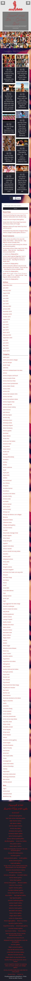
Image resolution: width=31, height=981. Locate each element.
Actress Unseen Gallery (9, 407)
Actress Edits (6, 388)
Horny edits (6, 562)
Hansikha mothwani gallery (15, 890)
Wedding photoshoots (9, 776)
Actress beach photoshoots (10, 383)
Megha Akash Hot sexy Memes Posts (16, 957)
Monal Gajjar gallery (9, 921)
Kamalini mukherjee (8, 606)
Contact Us (20, 974)
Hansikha (5, 554)
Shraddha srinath (8, 727)
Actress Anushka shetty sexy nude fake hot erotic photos (15, 970)
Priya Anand (6, 682)
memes (5, 640)
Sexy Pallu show (7, 721)
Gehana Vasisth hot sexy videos (11, 551)
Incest (4, 585)
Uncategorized (7, 761)
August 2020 (6, 293)
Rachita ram (6, 693)
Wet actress (6, 779)
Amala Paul (6, 438)
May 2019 (5, 327)
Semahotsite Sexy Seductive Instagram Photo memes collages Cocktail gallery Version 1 (15, 231)
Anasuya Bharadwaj (8, 457)
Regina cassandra (8, 700)
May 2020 (5, 301)
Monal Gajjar (6, 645)
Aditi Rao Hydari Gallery (15, 826)
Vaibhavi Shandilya (8, 766)
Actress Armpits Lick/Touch (10, 375)
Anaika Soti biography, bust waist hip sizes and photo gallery (15, 849)
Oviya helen (6, 674)
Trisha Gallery (22, 931)
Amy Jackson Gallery (15, 843)
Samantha (6, 706)
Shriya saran (6, 732)
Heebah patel (6, 556)
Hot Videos (6, 580)
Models (5, 643)
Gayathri (5, 543)
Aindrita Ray (6, 417)
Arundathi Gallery (22, 875)
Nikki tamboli (6, 666)
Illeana (5, 582)
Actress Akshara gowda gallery (15, 838)
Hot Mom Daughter (8, 569)
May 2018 (5, 345)
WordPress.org (7, 796)
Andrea (5, 462)
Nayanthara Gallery (8, 926)
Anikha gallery (23, 858)
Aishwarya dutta (7, 423)
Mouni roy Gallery (22, 921)
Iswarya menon (7, 596)
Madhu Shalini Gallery (15, 905)
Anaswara (5, 459)
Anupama (5, 485)
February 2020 (7, 306)
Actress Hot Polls (7, 396)
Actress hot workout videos (10, 399)
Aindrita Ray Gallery (15, 828)
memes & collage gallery (11, 254)
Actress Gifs (6, 391)
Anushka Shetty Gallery (15, 872)
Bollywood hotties (8, 520)
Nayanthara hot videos (9, 661)
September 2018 (7, 337)
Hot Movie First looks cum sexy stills (13, 572)
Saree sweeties (7, 714)
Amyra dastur (6, 449)
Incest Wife (6, 588)
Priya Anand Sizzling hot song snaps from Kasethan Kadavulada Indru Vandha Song (14, 216)
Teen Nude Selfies (8, 756)
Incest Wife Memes (8, 590)
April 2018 (6, 348)
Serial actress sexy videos (10, 719)
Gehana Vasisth (7, 548)
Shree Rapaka (7, 729)
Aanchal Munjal (7, 362)
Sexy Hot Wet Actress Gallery (15, 949)
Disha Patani (6, 538)
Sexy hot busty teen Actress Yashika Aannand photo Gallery (15, 934)
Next (18, 198)
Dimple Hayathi (7, 535)
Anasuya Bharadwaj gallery (15, 853)
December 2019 (7, 311)
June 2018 (5, 343)
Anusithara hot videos (9, 493)
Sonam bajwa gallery (22, 926)
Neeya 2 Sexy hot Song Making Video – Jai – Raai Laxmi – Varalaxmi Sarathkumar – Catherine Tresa (22, 156)
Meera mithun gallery (15, 913)
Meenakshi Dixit (7, 632)
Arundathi (6, 501)
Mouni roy (6, 651)
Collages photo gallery (9, 525)
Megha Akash (6, 638)
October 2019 (6, 316)
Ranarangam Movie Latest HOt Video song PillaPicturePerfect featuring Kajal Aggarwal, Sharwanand (22, 102)
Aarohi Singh (6, 365)
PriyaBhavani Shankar (9, 687)
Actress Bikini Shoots (8, 386)
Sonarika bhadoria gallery (15, 928)
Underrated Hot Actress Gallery (15, 952)
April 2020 (6, 303)
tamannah (6, 753)
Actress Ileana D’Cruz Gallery (15, 893)
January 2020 (6, 309)
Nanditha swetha (7, 656)
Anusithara (6, 491)
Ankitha (5, 478)
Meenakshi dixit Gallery (15, 910)
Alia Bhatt (5, 433)
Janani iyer (6, 598)
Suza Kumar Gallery (10, 931)
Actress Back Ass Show (9, 381)
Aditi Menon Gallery (15, 823)
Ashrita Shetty (7, 509)
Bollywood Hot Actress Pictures (15, 937)
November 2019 (7, 314)
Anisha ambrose (7, 467)
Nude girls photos (8, 672)
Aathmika (5, 368)
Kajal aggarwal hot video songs (11, 603)
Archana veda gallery (9, 875)
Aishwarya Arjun (7, 420)
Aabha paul (6, 357)
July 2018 (5, 340)
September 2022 (7, 285)
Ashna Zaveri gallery (15, 880)
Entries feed (6, 791)
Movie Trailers (7, 653)
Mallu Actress (6, 627)
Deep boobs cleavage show (10, 533)
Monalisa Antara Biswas (9, 648)
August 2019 (6, 319)
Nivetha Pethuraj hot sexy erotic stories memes (15, 960)
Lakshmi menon (7, 617)
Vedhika (5, 769)
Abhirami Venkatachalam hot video (12, 370)
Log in (4, 788)
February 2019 (7, 335)
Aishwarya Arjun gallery (15, 831)
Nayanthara (6, 659)
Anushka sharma (7, 488)
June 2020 (5, 298)
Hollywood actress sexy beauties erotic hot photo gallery (15, 941)
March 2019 (6, 332)
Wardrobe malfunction (9, 774)
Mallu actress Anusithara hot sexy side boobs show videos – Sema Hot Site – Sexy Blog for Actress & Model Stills (14, 240)
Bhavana (5, 517)
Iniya (4, 593)
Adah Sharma (6, 409)
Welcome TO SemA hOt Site (15, 954)
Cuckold (5, 530)
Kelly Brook (6, 611)
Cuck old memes (7, 527)
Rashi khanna (6, 695)
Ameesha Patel (7, 444)
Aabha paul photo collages (10, 360)
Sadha (4, 703)
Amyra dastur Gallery (15, 846)
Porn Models (6, 679)
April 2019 (6, 330)
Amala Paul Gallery (21, 841)
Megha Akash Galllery (15, 915)
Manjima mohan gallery (15, 908)
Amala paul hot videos (9, 441)
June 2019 (5, 324)
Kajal (4, 601)
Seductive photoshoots (9, 716)
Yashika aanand (7, 782)
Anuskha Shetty (7, 496)
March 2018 (6, 351)
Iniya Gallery (8, 895)
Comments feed (7, 794)
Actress (5, 373)
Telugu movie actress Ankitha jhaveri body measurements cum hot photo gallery (15, 866)
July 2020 (5, 295)
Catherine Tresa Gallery (15, 885)
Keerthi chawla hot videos (10, 609)
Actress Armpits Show (9, 378)
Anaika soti (6, 451)
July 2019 (5, 322)
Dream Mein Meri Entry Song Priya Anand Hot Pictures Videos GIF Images (22, 75)
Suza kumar (6, 750)
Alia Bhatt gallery (9, 841)
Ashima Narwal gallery (15, 877)
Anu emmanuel (7, 480)
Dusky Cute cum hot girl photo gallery (13, 219)
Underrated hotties (8, 763)
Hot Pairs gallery (15, 944)
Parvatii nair (6, 677)
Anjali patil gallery (15, 863)
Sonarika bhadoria (8, 745)
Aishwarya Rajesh (8, 425)
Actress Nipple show (8, 402)
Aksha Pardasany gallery (15, 836)
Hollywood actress (8, 559)
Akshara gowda (7, 430)
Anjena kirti (6, 475)
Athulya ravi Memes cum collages (12, 514)
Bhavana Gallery (22, 882)
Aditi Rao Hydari (7, 415)
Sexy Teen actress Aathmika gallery (15, 818)
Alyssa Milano (7, 436)
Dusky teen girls (7, 541)
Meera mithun (7, 635)
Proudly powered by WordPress (13, 976)
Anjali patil (6, 472)
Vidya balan (6, 771)
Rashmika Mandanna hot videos (12, 698)
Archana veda (7, 499)
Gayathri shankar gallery (15, 888)
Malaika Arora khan (8, 624)
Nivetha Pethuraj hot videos (10, 669)
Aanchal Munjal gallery (15, 815)
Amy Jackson (6, 446)
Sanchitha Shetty (7, 708)
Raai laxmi (6, 690)
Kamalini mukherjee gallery (15, 900)
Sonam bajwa (6, 742)
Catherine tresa (7, 522)
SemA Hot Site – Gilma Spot (15, 19)
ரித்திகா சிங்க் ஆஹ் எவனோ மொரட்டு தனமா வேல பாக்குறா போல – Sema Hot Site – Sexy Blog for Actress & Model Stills (15, 275)
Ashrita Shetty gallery (10, 882)
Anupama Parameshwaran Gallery (15, 870)
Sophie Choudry (7, 748)
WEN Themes (18, 978)
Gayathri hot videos (8, 546)
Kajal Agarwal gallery (15, 898)
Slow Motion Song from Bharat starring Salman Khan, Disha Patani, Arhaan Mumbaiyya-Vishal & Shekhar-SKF (22, 184)
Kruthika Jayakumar (8, 614)
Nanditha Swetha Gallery (15, 923)
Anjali (4, 470)
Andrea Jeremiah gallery (10, 858)
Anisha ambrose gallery (15, 860)
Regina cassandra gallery (15, 947)
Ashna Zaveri (6, 506)
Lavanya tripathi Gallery (15, 903)
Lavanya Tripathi (7, 619)
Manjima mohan (7, 630)
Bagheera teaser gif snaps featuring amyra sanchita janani (15, 227)
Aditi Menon (6, 412)
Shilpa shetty (6, 724)
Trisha (4, 758)
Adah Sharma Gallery (15, 821)
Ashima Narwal (7, 504)
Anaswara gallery (15, 855)
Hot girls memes (7, 567)
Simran (5, 737)
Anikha (5, 465)
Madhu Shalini (7, 622)
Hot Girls (5, 564)
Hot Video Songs (7, 577)
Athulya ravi (6, 512)
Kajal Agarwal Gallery (20, 895)
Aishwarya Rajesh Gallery (15, 833)
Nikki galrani (6, 664)
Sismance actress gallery (10, 740)
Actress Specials (7, 404)
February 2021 (7, 290)
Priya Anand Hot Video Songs (11, 685)
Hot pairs (5, 575)
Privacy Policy (11, 974)
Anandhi (5, 454)
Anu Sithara (6, 483)
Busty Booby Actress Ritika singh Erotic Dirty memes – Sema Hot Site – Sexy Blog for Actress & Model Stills (15, 250)
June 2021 (5, 288)
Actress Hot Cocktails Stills (10, 394)
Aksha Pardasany (7, 428)
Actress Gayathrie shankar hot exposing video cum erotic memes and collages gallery (16, 965)
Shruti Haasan (7, 735)
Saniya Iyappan (7, 711)
